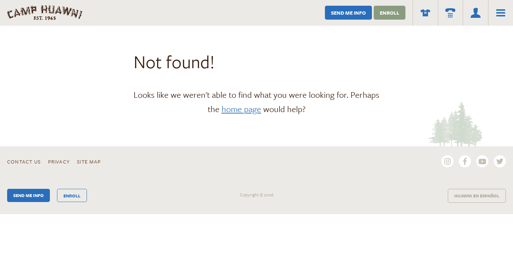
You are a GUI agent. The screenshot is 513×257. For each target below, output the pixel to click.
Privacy (59, 161)
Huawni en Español (476, 195)
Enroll (389, 12)
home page (241, 109)
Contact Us (24, 161)
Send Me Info (348, 12)
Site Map (89, 161)
